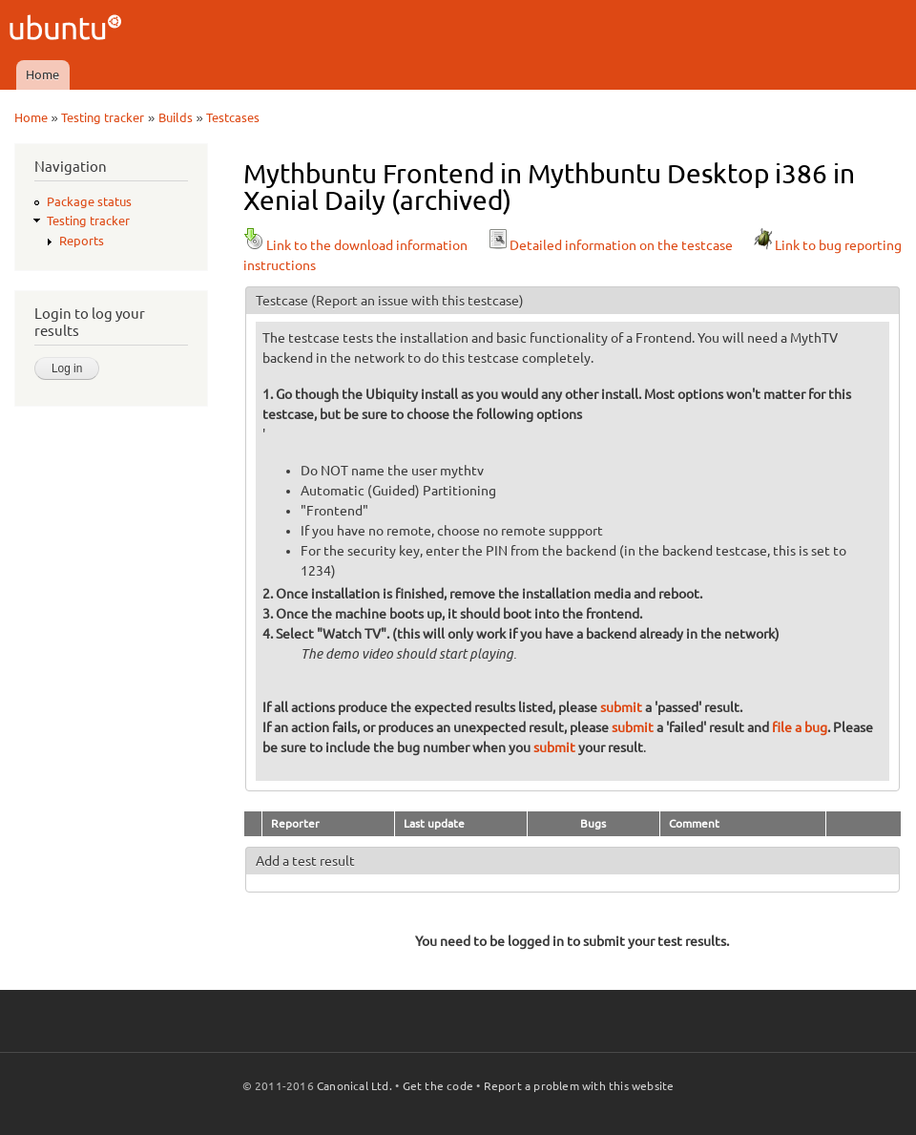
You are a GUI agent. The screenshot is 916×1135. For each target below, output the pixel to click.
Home (42, 74)
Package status (89, 201)
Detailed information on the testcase (610, 245)
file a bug (799, 727)
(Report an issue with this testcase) (417, 300)
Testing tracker (102, 117)
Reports (81, 240)
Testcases (233, 117)
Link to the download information (355, 245)
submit (621, 707)
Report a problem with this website (579, 1086)
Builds (175, 117)
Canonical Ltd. (354, 1086)
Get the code (438, 1086)
